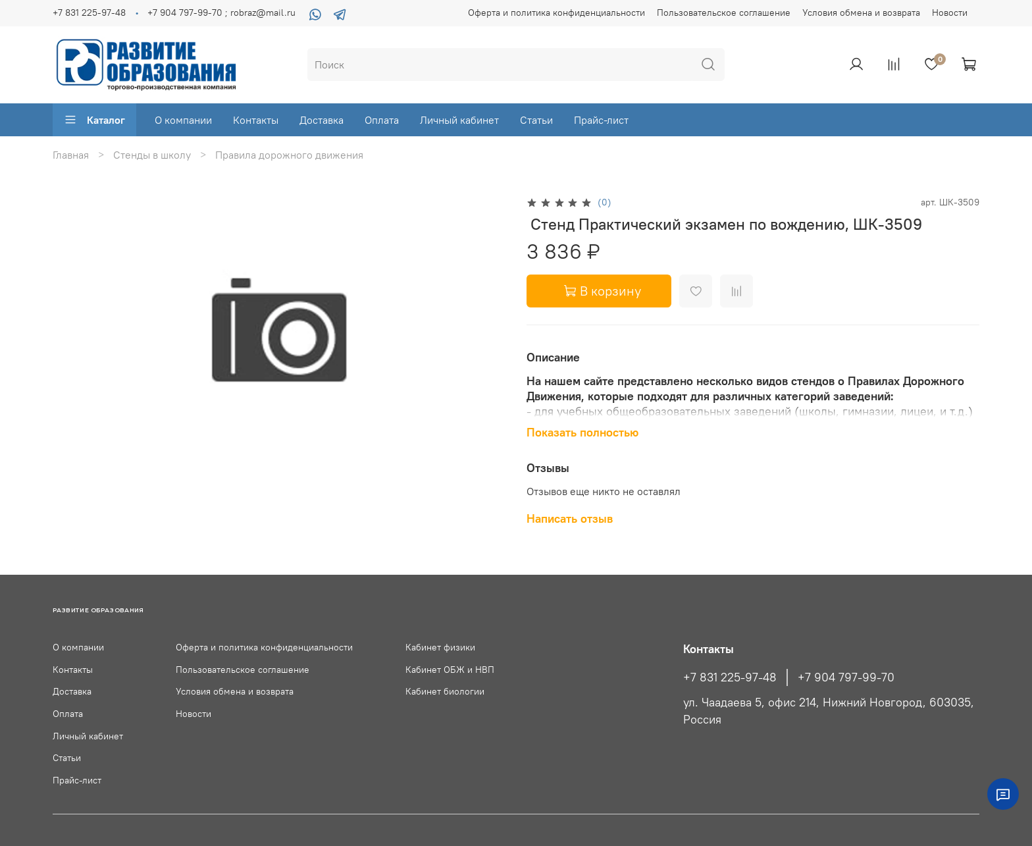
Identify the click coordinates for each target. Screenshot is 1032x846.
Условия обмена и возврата (861, 12)
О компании (183, 119)
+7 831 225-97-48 (89, 12)
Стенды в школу (152, 154)
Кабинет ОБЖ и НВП (449, 669)
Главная (71, 154)
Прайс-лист (601, 119)
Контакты (255, 119)
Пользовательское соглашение (723, 12)
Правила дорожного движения (289, 154)
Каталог (94, 119)
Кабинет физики (440, 647)
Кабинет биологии (444, 691)
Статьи (536, 119)
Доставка (321, 119)
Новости (950, 12)
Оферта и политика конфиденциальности (556, 12)
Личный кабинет (459, 119)
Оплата (382, 119)
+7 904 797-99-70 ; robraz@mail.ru (221, 12)
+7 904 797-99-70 (846, 677)
